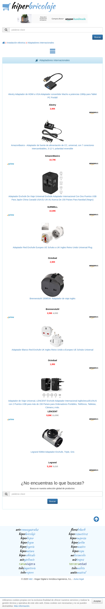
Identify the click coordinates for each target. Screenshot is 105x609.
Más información (21, 606)
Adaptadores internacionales (40, 42)
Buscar (97, 37)
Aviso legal (79, 579)
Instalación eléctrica (16, 42)
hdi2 (30, 579)
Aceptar (97, 601)
